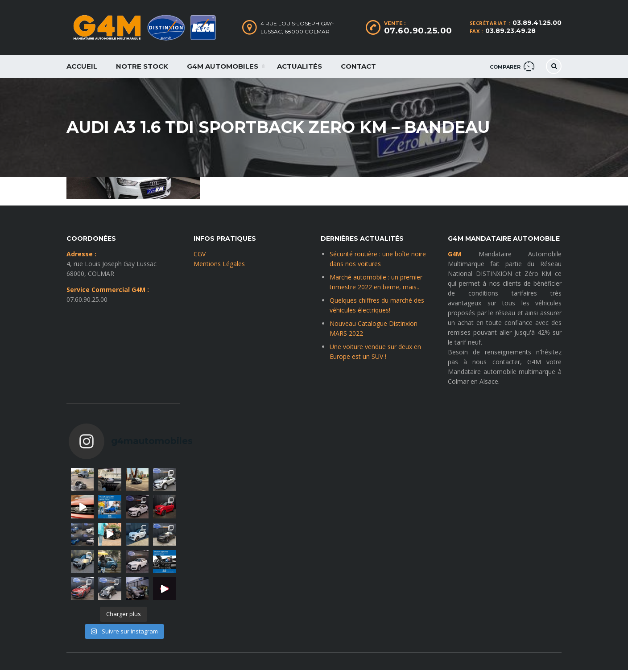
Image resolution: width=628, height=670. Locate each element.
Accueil (81, 66)
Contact (358, 66)
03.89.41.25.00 (537, 23)
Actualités (299, 66)
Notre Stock (142, 66)
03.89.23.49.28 (510, 31)
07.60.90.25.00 (418, 31)
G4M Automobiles (222, 66)
